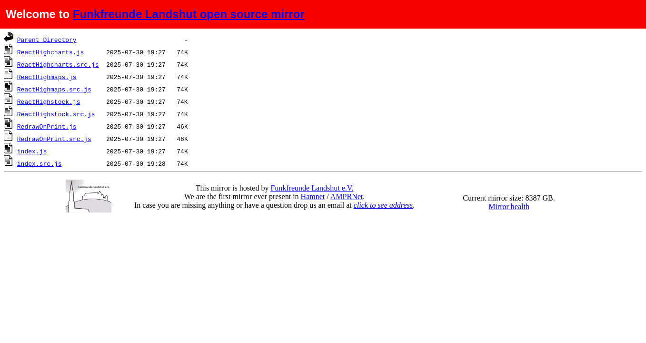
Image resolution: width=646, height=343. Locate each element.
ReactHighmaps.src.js (54, 89)
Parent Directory (47, 39)
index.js (32, 151)
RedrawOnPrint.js (47, 126)
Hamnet (313, 196)
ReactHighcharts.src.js (58, 64)
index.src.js (39, 163)
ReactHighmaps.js (47, 76)
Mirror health (508, 206)
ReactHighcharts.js (50, 52)
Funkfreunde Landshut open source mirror (189, 14)
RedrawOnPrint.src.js (54, 138)
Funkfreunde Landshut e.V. (311, 188)
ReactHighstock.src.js (56, 114)
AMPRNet (346, 196)
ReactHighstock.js (48, 101)
